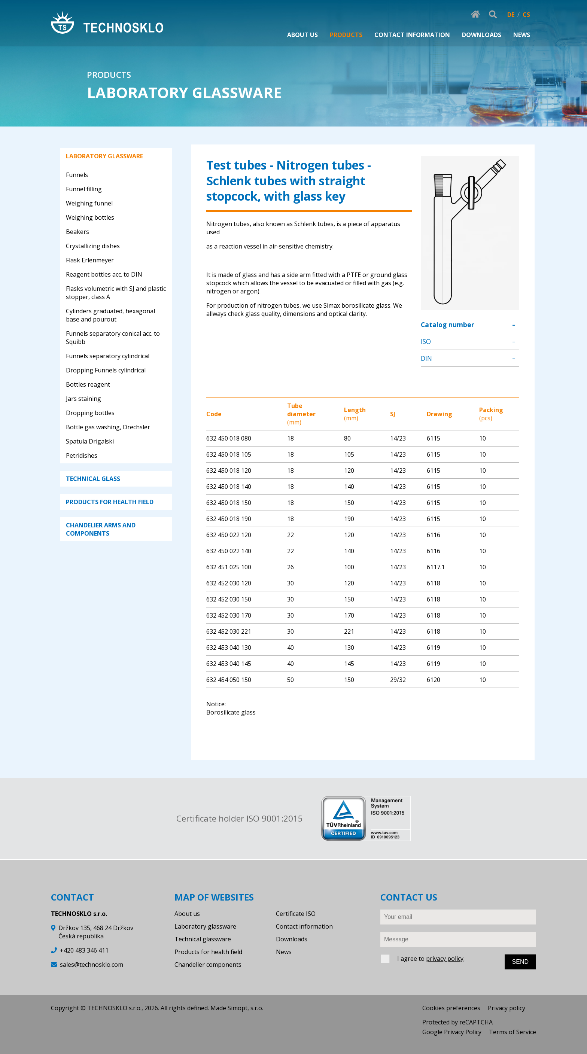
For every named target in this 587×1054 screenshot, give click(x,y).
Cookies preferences (451, 1008)
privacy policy (444, 958)
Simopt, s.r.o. (245, 1008)
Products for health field (208, 952)
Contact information (304, 926)
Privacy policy (506, 1008)
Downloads (291, 939)
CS (526, 14)
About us (187, 914)
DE (510, 14)
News (284, 952)
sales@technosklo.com (91, 964)
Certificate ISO (296, 914)
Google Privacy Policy (451, 1032)
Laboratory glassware (205, 926)
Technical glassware (202, 939)
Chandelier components (207, 964)
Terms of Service (512, 1032)
